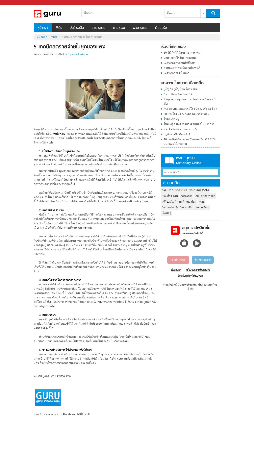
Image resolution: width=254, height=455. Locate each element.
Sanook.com (12, 2)
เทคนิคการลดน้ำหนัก (176, 73)
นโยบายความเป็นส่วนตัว (198, 270)
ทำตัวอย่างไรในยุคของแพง (180, 57)
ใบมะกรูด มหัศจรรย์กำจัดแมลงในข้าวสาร (189, 124)
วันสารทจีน (186, 207)
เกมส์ (181, 201)
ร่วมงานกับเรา (202, 260)
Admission (186, 195)
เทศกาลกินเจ (202, 207)
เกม (197, 195)
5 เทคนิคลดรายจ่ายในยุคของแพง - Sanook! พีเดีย (54, 13)
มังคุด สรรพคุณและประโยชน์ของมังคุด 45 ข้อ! (189, 101)
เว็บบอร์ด (161, 28)
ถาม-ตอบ (119, 28)
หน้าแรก (43, 28)
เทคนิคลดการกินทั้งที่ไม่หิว (179, 62)
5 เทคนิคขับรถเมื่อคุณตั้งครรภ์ (182, 67)
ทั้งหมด (171, 13)
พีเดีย (59, 28)
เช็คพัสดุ (166, 213)
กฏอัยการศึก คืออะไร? (177, 134)
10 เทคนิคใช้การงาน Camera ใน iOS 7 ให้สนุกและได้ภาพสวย (190, 141)
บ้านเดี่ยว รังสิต (170, 195)
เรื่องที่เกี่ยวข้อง (173, 47)
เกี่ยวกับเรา (176, 270)
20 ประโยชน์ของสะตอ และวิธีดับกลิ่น (187, 113)
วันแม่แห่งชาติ (170, 207)
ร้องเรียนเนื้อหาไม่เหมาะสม (190, 276)
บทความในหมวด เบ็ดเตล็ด (182, 83)
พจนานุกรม (140, 28)
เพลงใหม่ (191, 201)
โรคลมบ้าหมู (171, 118)
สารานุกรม (98, 28)
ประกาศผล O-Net (199, 190)
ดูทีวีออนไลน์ (169, 201)
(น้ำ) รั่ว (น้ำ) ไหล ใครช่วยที (180, 89)
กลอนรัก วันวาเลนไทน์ (174, 190)
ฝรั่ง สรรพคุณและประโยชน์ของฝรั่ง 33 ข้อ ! (190, 108)
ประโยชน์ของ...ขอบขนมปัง (180, 129)
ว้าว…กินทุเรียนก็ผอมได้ (178, 94)
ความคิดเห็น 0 (79, 54)
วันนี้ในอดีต (77, 28)
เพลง (201, 201)
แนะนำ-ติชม (178, 260)
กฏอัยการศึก (208, 195)
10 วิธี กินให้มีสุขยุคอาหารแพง (182, 52)
